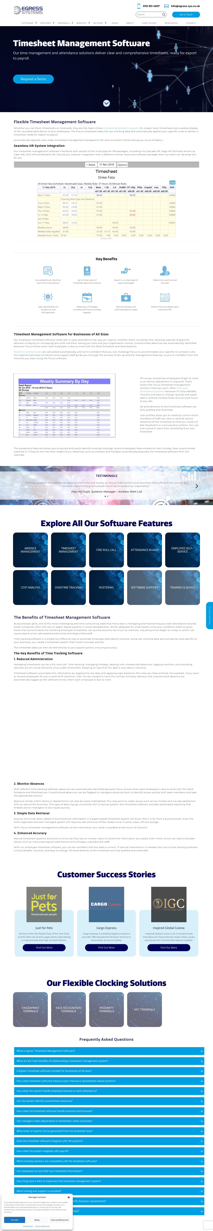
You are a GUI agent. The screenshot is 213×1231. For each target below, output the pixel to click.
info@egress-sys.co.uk (185, 6)
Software (29, 23)
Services (83, 23)
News (115, 23)
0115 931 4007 (151, 6)
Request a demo (209, 615)
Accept (14, 1220)
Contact (191, 23)
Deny (37, 1220)
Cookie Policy (28, 1226)
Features (47, 23)
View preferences (59, 1220)
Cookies (125, 1212)
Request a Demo (33, 79)
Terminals (65, 23)
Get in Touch (186, 14)
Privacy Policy (128, 1223)
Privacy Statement (42, 1226)
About (130, 23)
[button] (68, 1197)
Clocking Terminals (107, 1223)
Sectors (99, 23)
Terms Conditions (130, 1217)
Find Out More (44, 907)
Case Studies (149, 23)
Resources (171, 23)
